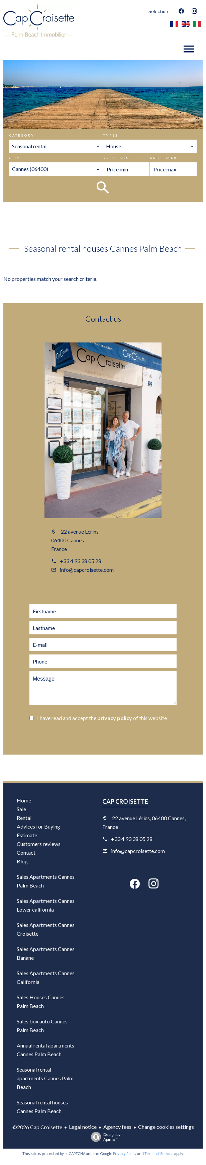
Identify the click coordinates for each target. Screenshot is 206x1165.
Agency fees (117, 1126)
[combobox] (56, 146)
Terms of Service (159, 1153)
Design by (104, 1137)
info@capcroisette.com (87, 569)
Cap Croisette (125, 801)
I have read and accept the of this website (102, 718)
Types (110, 135)
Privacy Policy (124, 1153)
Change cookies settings (166, 1126)
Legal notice (83, 1126)
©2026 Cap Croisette (37, 1127)
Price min (116, 158)
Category (21, 135)
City (14, 158)
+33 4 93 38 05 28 (80, 561)
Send (63, 737)
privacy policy (114, 718)
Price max (163, 158)
